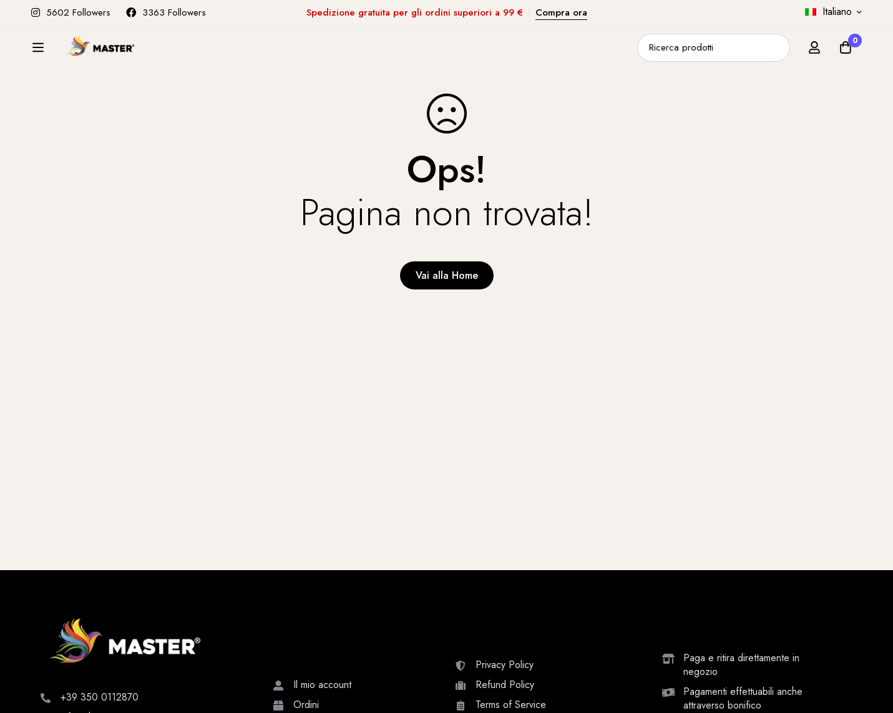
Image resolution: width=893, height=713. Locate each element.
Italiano (828, 11)
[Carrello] (845, 54)
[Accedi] (814, 54)
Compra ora (561, 12)
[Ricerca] (776, 55)
